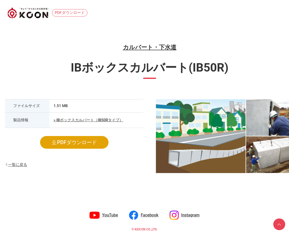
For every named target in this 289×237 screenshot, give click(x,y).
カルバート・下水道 (149, 47)
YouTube (110, 215)
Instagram (190, 215)
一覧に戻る (17, 164)
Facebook (149, 215)
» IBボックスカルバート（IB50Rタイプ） (88, 120)
